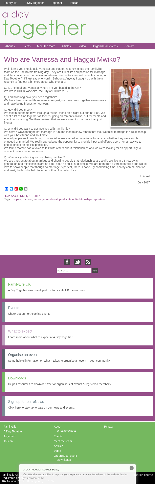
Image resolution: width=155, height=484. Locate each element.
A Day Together (34, 2)
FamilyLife (10, 2)
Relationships (83, 199)
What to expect (66, 430)
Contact (129, 46)
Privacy (108, 426)
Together (56, 2)
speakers (99, 199)
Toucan (74, 2)
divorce (27, 199)
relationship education (60, 199)
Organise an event (104, 46)
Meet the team (46, 46)
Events (26, 46)
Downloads (64, 459)
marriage (39, 199)
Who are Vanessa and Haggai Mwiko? (62, 59)
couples (16, 199)
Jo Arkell (12, 196)
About (9, 46)
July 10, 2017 (31, 196)
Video (82, 46)
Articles (66, 46)
